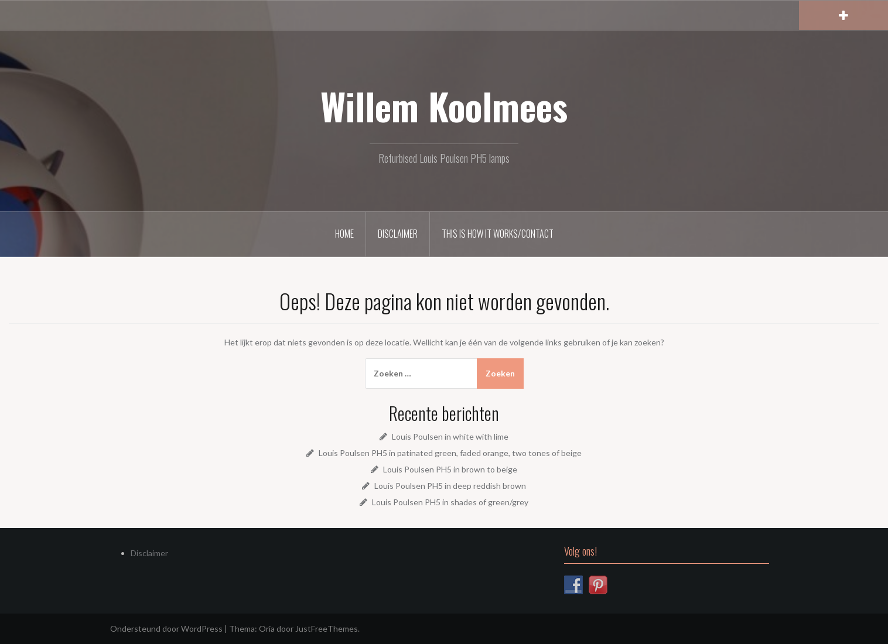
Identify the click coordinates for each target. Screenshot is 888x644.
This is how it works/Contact (498, 234)
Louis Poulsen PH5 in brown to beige (450, 469)
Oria (267, 628)
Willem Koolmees (444, 106)
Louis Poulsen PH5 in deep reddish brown (450, 486)
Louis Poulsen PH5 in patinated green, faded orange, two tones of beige (450, 453)
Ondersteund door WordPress (166, 628)
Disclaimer (398, 234)
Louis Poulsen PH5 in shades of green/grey (450, 502)
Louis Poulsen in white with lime (450, 436)
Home (344, 234)
